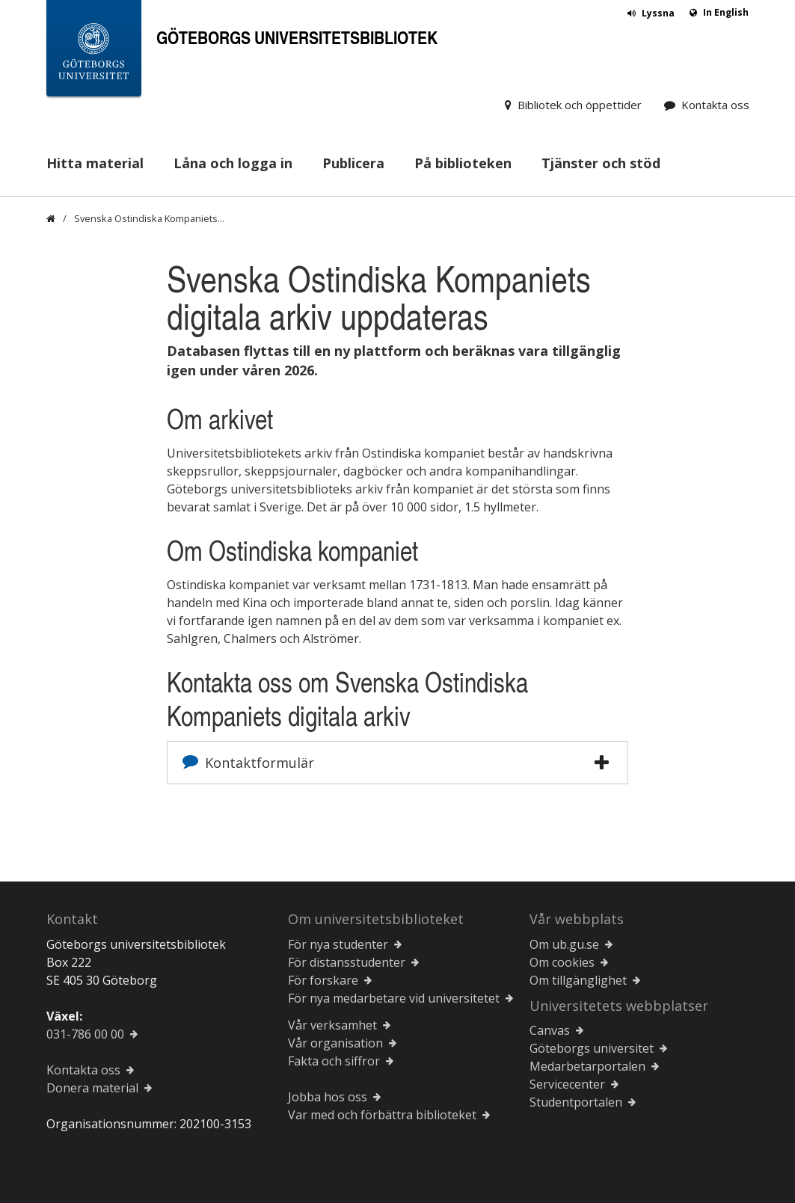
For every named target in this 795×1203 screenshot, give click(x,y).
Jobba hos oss (327, 1097)
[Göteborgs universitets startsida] (93, 51)
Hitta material (95, 163)
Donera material (92, 1088)
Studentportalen (576, 1102)
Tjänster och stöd (600, 163)
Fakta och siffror (334, 1061)
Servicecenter (567, 1084)
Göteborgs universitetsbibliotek (297, 37)
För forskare (323, 980)
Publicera (353, 163)
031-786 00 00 (85, 1034)
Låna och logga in (233, 163)
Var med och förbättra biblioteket (382, 1115)
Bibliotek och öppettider (580, 104)
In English (726, 12)
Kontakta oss (715, 104)
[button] (602, 762)
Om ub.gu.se (564, 944)
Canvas (550, 1030)
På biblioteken (463, 163)
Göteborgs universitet (592, 1048)
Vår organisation (335, 1043)
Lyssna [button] (658, 13)
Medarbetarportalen (587, 1066)
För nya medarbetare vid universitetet (394, 998)
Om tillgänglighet (578, 980)
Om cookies (562, 962)
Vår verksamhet (332, 1025)
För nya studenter (338, 944)
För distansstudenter (346, 962)
